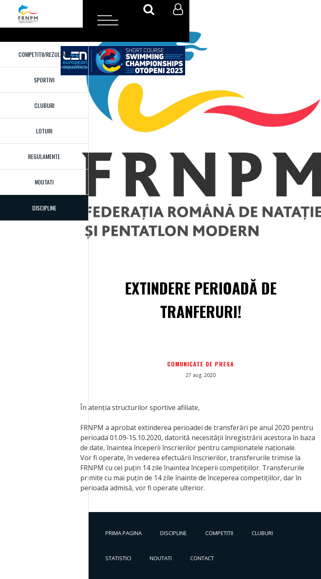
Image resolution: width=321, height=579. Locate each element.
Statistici (118, 558)
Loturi (44, 130)
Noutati (44, 181)
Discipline (173, 533)
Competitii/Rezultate (44, 54)
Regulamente (44, 156)
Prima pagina (123, 533)
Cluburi (44, 105)
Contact (202, 558)
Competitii (219, 533)
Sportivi (44, 79)
